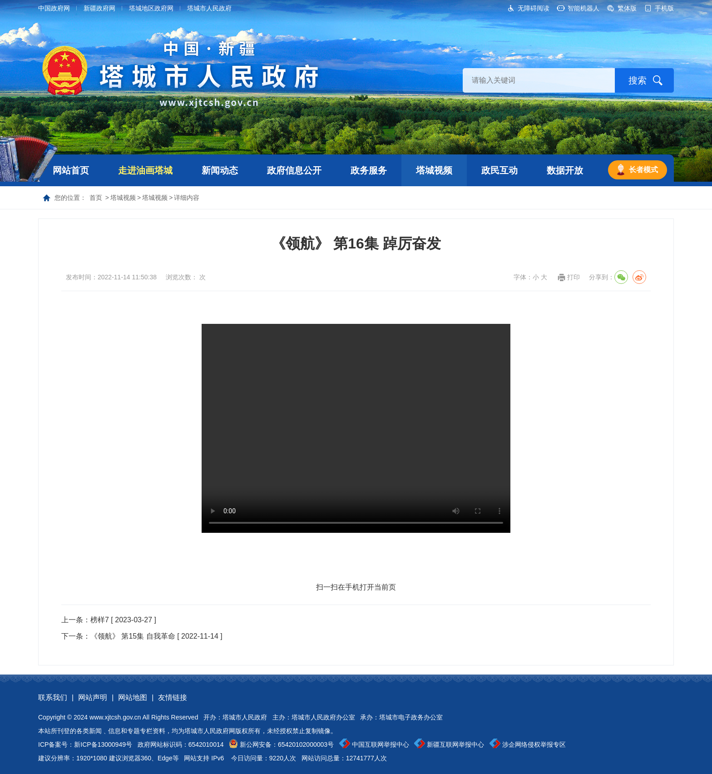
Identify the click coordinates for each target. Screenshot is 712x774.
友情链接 (172, 697)
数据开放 (565, 170)
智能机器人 (583, 8)
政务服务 (369, 170)
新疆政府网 (99, 8)
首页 (95, 197)
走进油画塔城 (145, 170)
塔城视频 (434, 170)
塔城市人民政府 (209, 8)
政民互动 (499, 170)
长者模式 (643, 170)
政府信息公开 (294, 170)
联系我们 (52, 697)
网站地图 (132, 697)
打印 (573, 277)
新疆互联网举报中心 (455, 744)
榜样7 (99, 620)
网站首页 (71, 170)
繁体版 (627, 8)
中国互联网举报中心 (380, 744)
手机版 (664, 8)
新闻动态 (220, 170)
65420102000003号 (306, 744)
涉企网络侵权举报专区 (534, 744)
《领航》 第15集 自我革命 (132, 636)
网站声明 (92, 697)
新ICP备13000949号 (103, 744)
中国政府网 (54, 8)
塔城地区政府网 (151, 8)
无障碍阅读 (533, 8)
